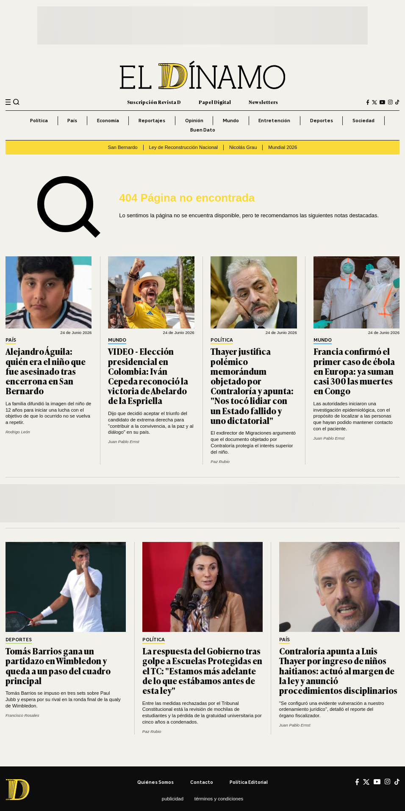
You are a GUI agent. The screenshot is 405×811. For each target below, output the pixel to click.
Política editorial (249, 782)
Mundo (231, 120)
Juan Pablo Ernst (123, 441)
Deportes (321, 120)
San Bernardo (123, 147)
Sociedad (363, 120)
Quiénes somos (155, 782)
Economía (108, 120)
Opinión (194, 120)
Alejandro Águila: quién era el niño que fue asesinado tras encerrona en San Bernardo (46, 371)
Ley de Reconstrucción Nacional (183, 147)
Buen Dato (202, 130)
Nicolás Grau (243, 147)
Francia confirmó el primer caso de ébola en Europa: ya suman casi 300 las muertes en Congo (354, 371)
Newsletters (263, 101)
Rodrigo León (18, 431)
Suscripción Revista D (154, 101)
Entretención (274, 120)
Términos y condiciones (218, 798)
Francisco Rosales (22, 715)
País (72, 120)
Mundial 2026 (282, 147)
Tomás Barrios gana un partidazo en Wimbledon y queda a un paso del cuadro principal (58, 666)
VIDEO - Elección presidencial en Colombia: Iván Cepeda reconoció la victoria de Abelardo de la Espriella (148, 376)
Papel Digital (215, 101)
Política (39, 120)
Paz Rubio (220, 461)
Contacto (201, 782)
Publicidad (172, 798)
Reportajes (152, 120)
